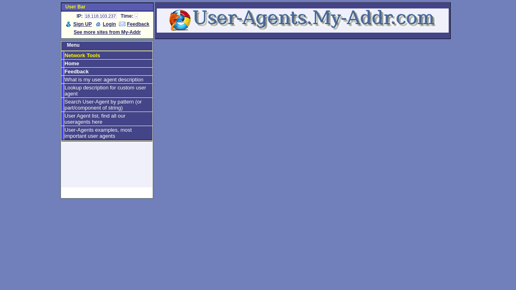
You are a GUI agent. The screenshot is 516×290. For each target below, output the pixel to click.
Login (109, 24)
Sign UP (82, 24)
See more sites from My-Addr (107, 32)
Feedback (138, 24)
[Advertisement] (107, 168)
